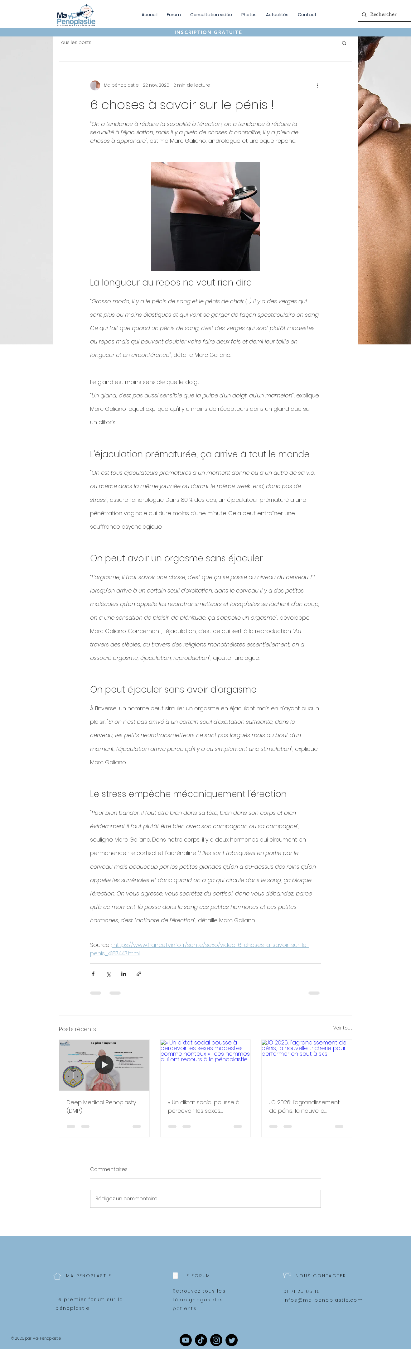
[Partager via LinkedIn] (124, 974)
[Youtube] (186, 1340)
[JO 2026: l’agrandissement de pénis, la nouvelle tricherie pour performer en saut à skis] (307, 1065)
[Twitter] (231, 1340)
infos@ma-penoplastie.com (323, 1300)
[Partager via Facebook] (93, 974)
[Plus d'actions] (317, 85)
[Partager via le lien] (139, 974)
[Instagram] (216, 1340)
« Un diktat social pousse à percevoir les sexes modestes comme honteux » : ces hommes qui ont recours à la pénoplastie (203, 1106)
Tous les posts (75, 43)
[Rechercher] (385, 14)
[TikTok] (201, 1340)
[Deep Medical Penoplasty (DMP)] (104, 1065)
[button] (344, 42)
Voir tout (342, 1028)
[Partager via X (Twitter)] (108, 974)
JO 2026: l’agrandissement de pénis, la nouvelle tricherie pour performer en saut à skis (306, 1106)
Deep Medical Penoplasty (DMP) (101, 1106)
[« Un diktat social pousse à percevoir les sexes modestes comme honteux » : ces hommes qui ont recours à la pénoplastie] (206, 1065)
